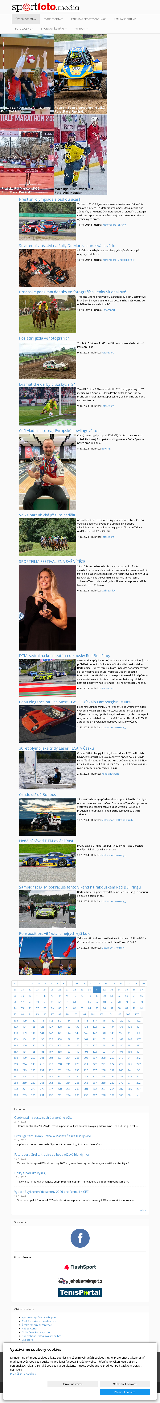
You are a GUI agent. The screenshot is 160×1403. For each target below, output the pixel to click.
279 (68, 1089)
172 (51, 1045)
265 (77, 1082)
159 (68, 1039)
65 (82, 1002)
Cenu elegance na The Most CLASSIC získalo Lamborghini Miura (75, 701)
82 (74, 1008)
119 (112, 1020)
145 (77, 1033)
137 (139, 1026)
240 (121, 1070)
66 (89, 1002)
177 (95, 1045)
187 (51, 1051)
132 (95, 1026)
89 (126, 1008)
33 (111, 989)
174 (68, 1045)
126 (42, 1026)
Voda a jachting (110, 773)
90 (134, 1008)
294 (68, 1095)
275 (33, 1089)
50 (104, 996)
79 (52, 1008)
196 (130, 1051)
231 (42, 1070)
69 (111, 1002)
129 (68, 1026)
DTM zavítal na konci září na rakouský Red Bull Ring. (64, 655)
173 (60, 1045)
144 (68, 1033)
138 (16, 1033)
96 (44, 1014)
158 (60, 1039)
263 (60, 1082)
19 (143, 983)
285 (121, 1089)
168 (16, 1045)
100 (75, 1014)
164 (112, 1039)
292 (51, 1095)
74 (15, 1008)
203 (60, 1057)
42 (44, 996)
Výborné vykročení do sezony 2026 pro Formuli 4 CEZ (51, 1192)
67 (97, 1002)
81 (67, 1008)
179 (112, 1045)
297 (95, 1095)
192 (95, 1051)
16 (121, 983)
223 (103, 1064)
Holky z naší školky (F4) (30, 1173)
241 (130, 1070)
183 (16, 1051)
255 (121, 1076)
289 (25, 1095)
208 (103, 1057)
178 (103, 1045)
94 (30, 1014)
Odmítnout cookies (104, 1392)
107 (137, 1014)
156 (42, 1039)
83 (82, 1008)
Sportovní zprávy (54, 28)
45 (67, 996)
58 (30, 1002)
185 (33, 1051)
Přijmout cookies (135, 1392)
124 (25, 1026)
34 (119, 989)
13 (98, 983)
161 (86, 1039)
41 (37, 996)
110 (33, 1020)
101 (84, 1014)
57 (22, 1002)
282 (95, 1089)
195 (121, 1051)
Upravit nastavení (73, 1392)
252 (95, 1076)
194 (112, 1051)
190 (77, 1051)
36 (134, 989)
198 (16, 1057)
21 (22, 989)
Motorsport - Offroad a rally (118, 259)
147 (95, 1033)
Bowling (105, 448)
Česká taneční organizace (37, 1325)
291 (42, 1095)
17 (128, 983)
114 (68, 1020)
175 (77, 1045)
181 (130, 1045)
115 (77, 1020)
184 (25, 1051)
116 (86, 1020)
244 (25, 1076)
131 (86, 1026)
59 (37, 1002)
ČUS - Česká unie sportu (36, 1332)
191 (86, 1051)
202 (51, 1057)
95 (37, 1014)
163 (103, 1039)
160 (77, 1039)
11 (83, 983)
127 (51, 1026)
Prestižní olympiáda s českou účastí (50, 199)
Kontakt (81, 28)
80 (59, 1008)
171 (42, 1045)
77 (37, 1008)
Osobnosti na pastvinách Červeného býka (43, 1117)
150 (121, 1033)
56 (15, 1002)
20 (15, 989)
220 (77, 1064)
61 (52, 1002)
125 (33, 1026)
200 (33, 1057)
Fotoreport (109, 310)
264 (68, 1082)
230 (33, 1070)
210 (121, 1057)
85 (97, 1008)
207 (95, 1057)
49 (97, 996)
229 (25, 1070)
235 (77, 1070)
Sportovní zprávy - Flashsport (39, 1317)
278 (60, 1089)
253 (103, 1076)
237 (95, 1070)
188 (60, 1051)
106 (128, 1014)
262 (51, 1082)
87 (111, 1008)
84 (89, 1008)
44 (59, 996)
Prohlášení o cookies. (23, 1381)
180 (121, 1045)
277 (51, 1089)
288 (16, 1095)
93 (22, 1014)
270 (121, 1082)
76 (30, 1008)
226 (130, 1064)
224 (112, 1064)
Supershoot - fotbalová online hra (41, 1336)
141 (42, 1033)
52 (119, 996)
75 (22, 1008)
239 (112, 1070)
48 (89, 996)
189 (68, 1051)
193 (103, 1051)
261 (42, 1082)
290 (33, 1095)
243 (16, 1076)
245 (33, 1076)
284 (112, 1089)
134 (112, 1026)
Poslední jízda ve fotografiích (44, 338)
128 (60, 1026)
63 (67, 1002)
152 (139, 1033)
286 (130, 1089)
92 (15, 1014)
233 (60, 1070)
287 (139, 1089)
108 (16, 1020)
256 (130, 1076)
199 (25, 1057)
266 (86, 1082)
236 (86, 1070)
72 (134, 1002)
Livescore (27, 1339)
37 (141, 989)
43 (52, 996)
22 (30, 989)
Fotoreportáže (53, 19)
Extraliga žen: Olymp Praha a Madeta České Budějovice (52, 1136)
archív (142, 1210)
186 (42, 1051)
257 (139, 1076)
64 (74, 1002)
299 (112, 1095)
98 (59, 1014)
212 (139, 1057)
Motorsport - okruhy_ (115, 224)
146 (86, 1033)
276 (42, 1089)
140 (33, 1033)
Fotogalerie (24, 28)
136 (130, 1026)
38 (15, 996)
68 (104, 1002)
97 (52, 1014)
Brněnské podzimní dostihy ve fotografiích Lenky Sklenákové (72, 291)
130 (77, 1026)
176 (86, 1045)
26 (59, 989)
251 (86, 1076)
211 (130, 1057)
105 (119, 1014)
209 (112, 1057)
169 (25, 1045)
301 (130, 1095)
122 (139, 1020)
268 (103, 1082)
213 (16, 1064)
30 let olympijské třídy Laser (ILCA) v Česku (56, 748)
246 (42, 1076)
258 (16, 1082)
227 (139, 1064)
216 (42, 1064)
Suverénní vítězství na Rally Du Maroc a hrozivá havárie (67, 245)
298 (103, 1095)
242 (139, 1070)
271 (130, 1082)
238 (103, 1070)
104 (110, 1014)
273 (16, 1089)
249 (68, 1076)
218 (60, 1064)
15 (113, 983)
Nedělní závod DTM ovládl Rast (46, 840)
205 (77, 1057)
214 (25, 1064)
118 (103, 1020)
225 (121, 1064)
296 (86, 1095)
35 (126, 989)
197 (139, 1051)
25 (52, 989)
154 (25, 1039)
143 (60, 1033)
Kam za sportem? (125, 19)
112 (51, 1020)
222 (95, 1064)
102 (93, 1014)
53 (126, 996)
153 (16, 1039)
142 (51, 1033)
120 (121, 1020)
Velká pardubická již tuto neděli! (47, 515)
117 (95, 1020)
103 (102, 1014)
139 (25, 1033)
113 (60, 1020)
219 (68, 1064)
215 (33, 1064)
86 (104, 1008)
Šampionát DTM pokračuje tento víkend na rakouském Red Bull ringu (80, 887)
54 (134, 996)
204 (68, 1057)
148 (103, 1033)
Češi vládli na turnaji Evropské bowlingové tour (60, 430)
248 (60, 1076)
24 (44, 989)
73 (141, 1002)
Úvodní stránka (25, 19)
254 (112, 1076)
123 (16, 1026)
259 (25, 1082)
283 (103, 1089)
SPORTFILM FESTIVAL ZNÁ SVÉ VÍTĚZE (52, 561)
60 (44, 1002)
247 (51, 1076)
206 (86, 1057)
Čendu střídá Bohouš (37, 794)
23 (37, 989)
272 (139, 1082)
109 (25, 1020)
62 (59, 1002)
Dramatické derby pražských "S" (47, 384)
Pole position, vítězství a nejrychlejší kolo (55, 933)
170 (33, 1045)
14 (106, 983)
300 (121, 1095)
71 (126, 1002)
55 (141, 996)
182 (139, 1045)
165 (121, 1039)
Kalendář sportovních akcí (88, 19)
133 (103, 1026)
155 (33, 1039)
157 (51, 1039)
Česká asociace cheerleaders (39, 1321)
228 (16, 1070)
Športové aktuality (32, 1343)
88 (119, 1008)
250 (77, 1076)
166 (130, 1039)
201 (42, 1057)
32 (104, 989)
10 (76, 983)
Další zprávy (108, 590)
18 (135, 983)
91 (141, 1008)
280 (77, 1089)
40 (30, 996)
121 (130, 1020)
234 (68, 1070)
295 (77, 1095)
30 (89, 989)
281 (86, 1089)
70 (119, 1002)
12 (91, 983)
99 (67, 1014)
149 (112, 1033)
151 (130, 1033)
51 (111, 996)
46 (74, 996)
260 (33, 1082)
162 (95, 1039)
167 (139, 1039)
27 (67, 989)
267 (95, 1082)
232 (51, 1070)
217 (51, 1064)
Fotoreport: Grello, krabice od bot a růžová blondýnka (51, 1154)
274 (25, 1089)
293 (60, 1095)
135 (121, 1026)
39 (22, 996)
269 (112, 1082)
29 (82, 989)
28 (74, 989)
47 (82, 996)
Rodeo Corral (29, 1328)
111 (42, 1020)
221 (86, 1064)
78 (44, 1008)
